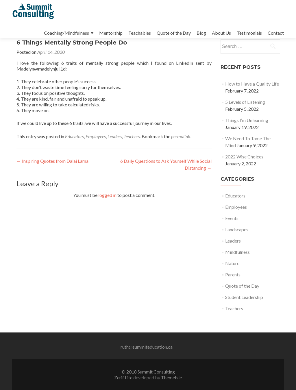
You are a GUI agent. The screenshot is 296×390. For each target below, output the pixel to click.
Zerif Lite (123, 377)
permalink (180, 152)
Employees (96, 152)
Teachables (139, 33)
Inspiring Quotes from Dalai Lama (52, 177)
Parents (232, 290)
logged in (107, 211)
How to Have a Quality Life (252, 100)
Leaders (115, 152)
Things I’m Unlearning (246, 136)
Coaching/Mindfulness (66, 33)
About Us (221, 33)
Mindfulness (237, 268)
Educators (74, 152)
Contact (276, 33)
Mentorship (111, 33)
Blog (201, 33)
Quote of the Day (174, 33)
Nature (232, 279)
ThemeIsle (171, 377)
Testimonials (249, 33)
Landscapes (236, 245)
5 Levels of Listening (245, 118)
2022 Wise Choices (244, 172)
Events (231, 234)
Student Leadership (244, 313)
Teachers (132, 152)
